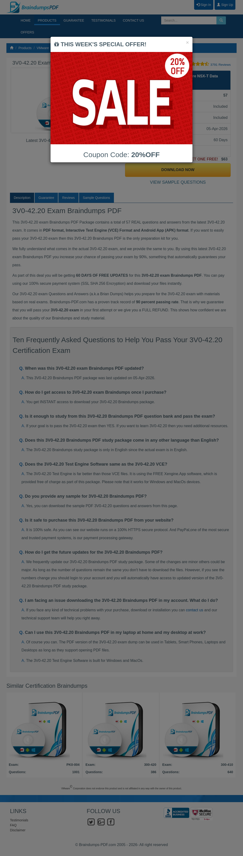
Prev (18, 100)
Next (112, 100)
